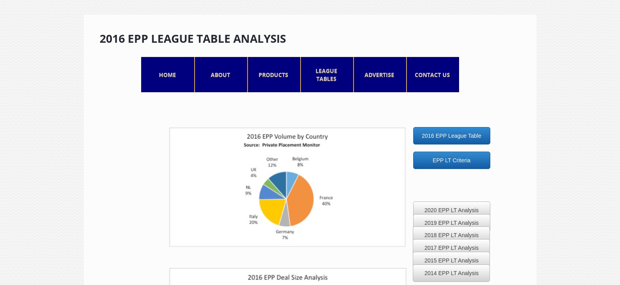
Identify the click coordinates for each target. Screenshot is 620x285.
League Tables (326, 74)
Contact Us (432, 74)
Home (167, 74)
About (220, 74)
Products (273, 74)
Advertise (379, 74)
